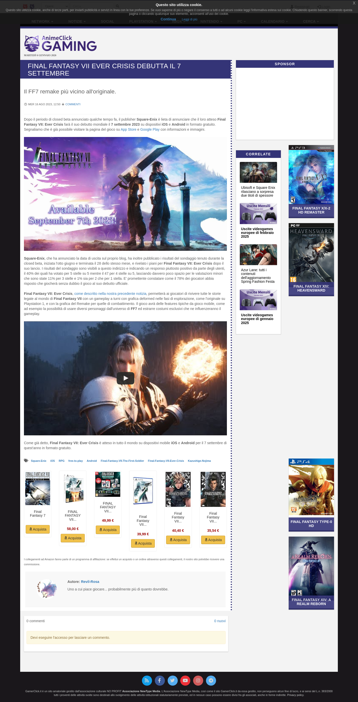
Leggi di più (189, 19)
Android (92, 460)
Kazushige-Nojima (199, 460)
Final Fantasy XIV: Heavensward (311, 288)
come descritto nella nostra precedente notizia (110, 294)
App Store (128, 129)
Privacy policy (295, 694)
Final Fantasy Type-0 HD (311, 524)
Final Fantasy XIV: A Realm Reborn (311, 602)
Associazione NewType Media (141, 691)
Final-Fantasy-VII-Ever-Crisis (166, 460)
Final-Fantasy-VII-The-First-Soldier (123, 460)
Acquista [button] (37, 529)
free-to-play (75, 460)
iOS (52, 460)
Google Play (150, 129)
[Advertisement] (232, 44)
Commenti (72, 104)
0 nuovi (220, 621)
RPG (62, 460)
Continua (168, 19)
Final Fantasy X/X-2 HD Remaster (311, 210)
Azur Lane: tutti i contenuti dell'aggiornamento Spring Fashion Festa (258, 276)
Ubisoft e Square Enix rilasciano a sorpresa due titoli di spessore (258, 191)
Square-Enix (39, 460)
